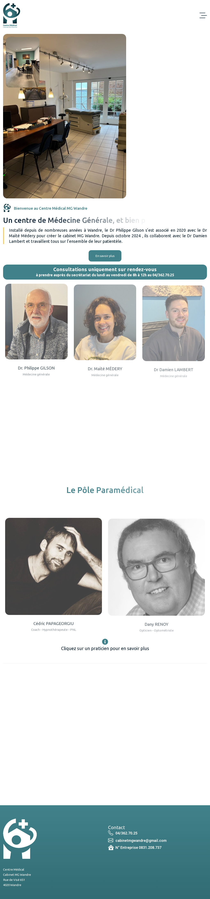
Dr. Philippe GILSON (36, 372)
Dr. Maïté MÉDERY (105, 373)
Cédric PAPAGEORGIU (53, 628)
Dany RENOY (156, 629)
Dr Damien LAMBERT (173, 374)
